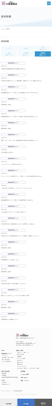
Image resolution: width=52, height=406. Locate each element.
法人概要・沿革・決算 (7, 359)
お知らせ (26, 48)
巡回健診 (4, 377)
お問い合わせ (24, 379)
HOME (3, 352)
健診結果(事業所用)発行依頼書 (10, 379)
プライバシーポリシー (6, 392)
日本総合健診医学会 (18, 392)
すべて (9, 48)
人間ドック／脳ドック (23, 354)
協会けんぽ (20, 364)
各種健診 (19, 358)
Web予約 (4, 384)
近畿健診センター (9, 55)
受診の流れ (20, 366)
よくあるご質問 (25, 376)
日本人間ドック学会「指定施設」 (23, 347)
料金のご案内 (20, 356)
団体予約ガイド (6, 386)
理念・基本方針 (6, 361)
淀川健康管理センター (26, 55)
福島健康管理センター (42, 55)
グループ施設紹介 (6, 363)
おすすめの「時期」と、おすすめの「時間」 (28, 370)
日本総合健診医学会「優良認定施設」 (24, 345)
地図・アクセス (25, 382)
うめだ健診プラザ (43, 48)
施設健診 (4, 375)
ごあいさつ (5, 357)
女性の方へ (20, 362)
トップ (2, 28)
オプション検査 (21, 360)
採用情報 (23, 373)
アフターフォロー (21, 368)
